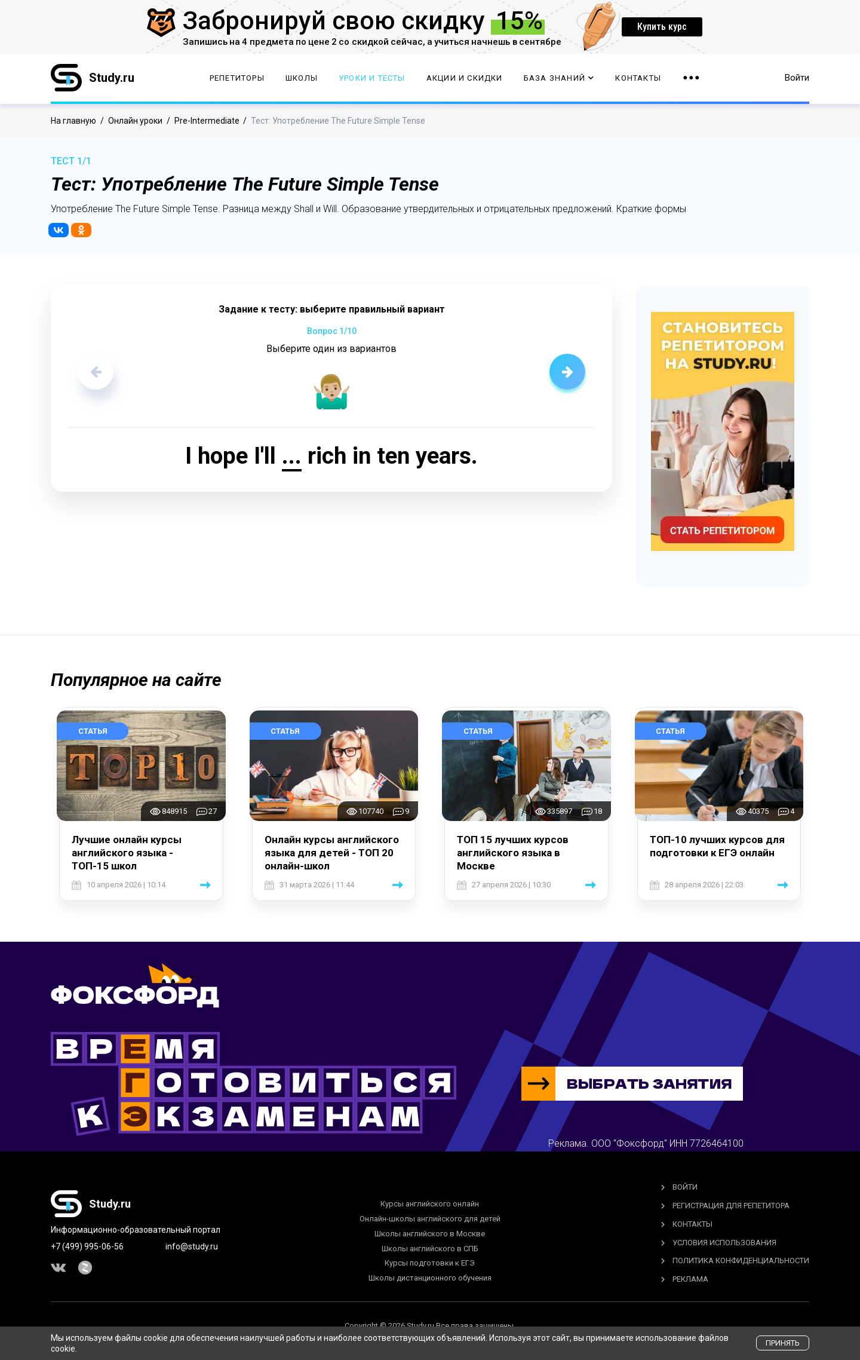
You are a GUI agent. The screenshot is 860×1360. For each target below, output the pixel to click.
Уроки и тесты (372, 77)
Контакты (638, 77)
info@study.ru (191, 1246)
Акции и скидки (464, 77)
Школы (301, 77)
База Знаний (559, 77)
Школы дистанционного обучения (430, 1277)
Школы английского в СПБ (430, 1248)
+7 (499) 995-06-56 (87, 1246)
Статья (93, 731)
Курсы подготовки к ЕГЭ (430, 1262)
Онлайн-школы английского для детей (430, 1218)
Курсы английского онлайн (429, 1203)
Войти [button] (797, 77)
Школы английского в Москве (429, 1233)
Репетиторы (237, 77)
